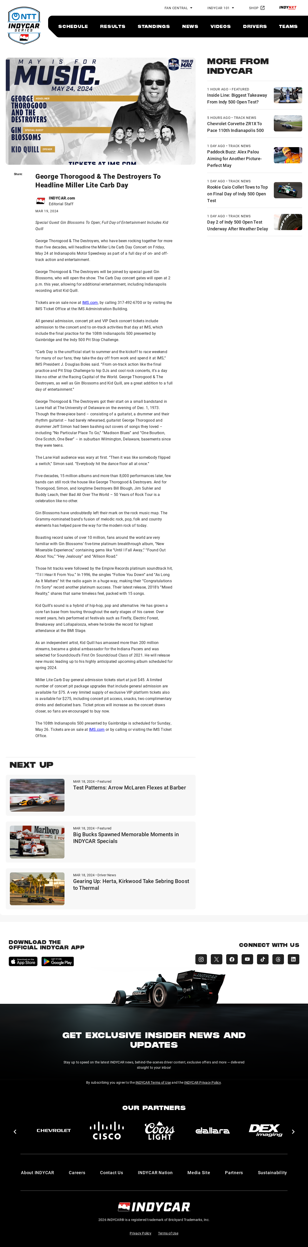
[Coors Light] (159, 1130)
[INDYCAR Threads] (278, 959)
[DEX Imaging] (265, 1130)
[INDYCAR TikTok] (263, 959)
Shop (256, 8)
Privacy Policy (140, 1233)
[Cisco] (106, 1130)
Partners (234, 1172)
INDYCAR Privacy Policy (202, 1082)
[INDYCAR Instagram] (201, 959)
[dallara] (212, 1130)
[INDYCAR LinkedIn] (293, 959)
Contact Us (111, 1172)
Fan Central (176, 8)
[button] (15, 1132)
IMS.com (90, 302)
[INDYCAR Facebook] (232, 959)
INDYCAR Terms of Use (153, 1082)
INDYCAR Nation (155, 1172)
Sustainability (272, 1172)
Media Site (198, 1172)
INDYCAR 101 (218, 8)
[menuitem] (73, 26)
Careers (77, 1172)
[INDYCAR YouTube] (247, 959)
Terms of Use (168, 1233)
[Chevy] (53, 1130)
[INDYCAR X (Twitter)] (216, 959)
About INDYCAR (37, 1172)
